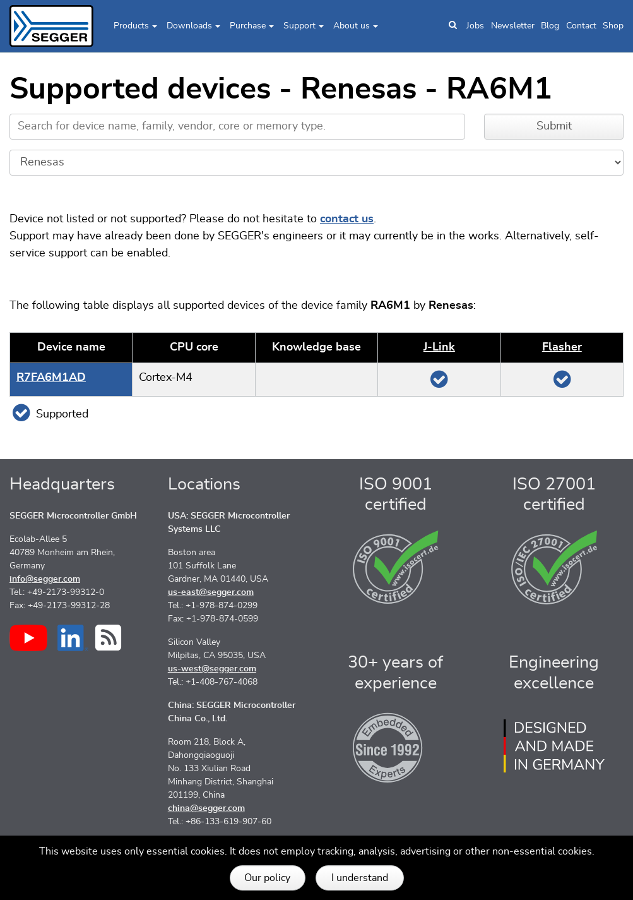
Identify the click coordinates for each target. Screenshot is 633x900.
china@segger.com (206, 808)
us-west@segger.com (212, 668)
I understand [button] (359, 878)
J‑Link (439, 347)
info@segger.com (44, 579)
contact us (347, 219)
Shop (613, 25)
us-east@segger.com (211, 592)
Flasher (562, 347)
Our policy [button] (267, 878)
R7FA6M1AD (51, 377)
